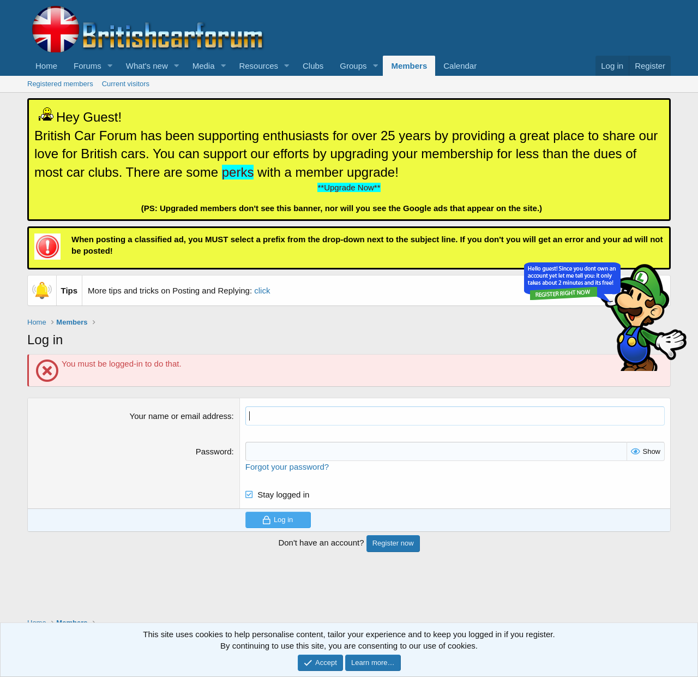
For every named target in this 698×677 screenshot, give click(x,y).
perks (238, 172)
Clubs (313, 65)
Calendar (460, 65)
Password (214, 451)
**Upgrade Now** (348, 187)
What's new (147, 65)
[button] (110, 66)
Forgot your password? (287, 466)
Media (203, 65)
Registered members (60, 84)
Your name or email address (181, 416)
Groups (353, 65)
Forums (87, 65)
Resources (258, 65)
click (262, 290)
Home (46, 65)
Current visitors (125, 84)
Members (409, 65)
